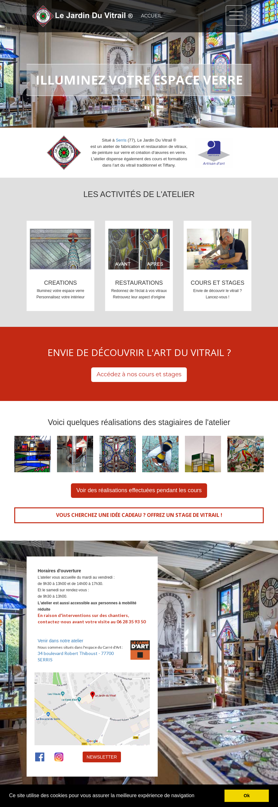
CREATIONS (60, 283)
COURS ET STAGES (217, 283)
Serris (121, 140)
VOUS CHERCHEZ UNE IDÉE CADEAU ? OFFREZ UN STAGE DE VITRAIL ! (139, 515)
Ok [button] (247, 795)
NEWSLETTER (102, 756)
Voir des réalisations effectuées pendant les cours (139, 490)
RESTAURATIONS (139, 283)
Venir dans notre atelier (60, 640)
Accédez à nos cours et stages (139, 374)
